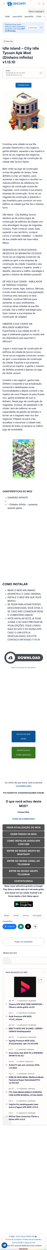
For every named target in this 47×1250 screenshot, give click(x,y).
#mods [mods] (16, 915)
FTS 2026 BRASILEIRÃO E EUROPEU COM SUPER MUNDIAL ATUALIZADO (26, 1093)
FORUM (36, 639)
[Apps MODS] (29, 16)
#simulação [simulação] (37, 915)
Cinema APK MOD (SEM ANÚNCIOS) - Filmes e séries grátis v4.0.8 (26, 1005)
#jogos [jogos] (6, 915)
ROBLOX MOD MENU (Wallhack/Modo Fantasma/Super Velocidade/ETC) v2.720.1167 (26, 1080)
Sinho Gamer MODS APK (26, 1236)
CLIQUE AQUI (32, 28)
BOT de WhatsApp (15, 30)
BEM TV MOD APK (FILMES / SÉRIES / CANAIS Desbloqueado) (26, 1030)
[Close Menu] (41, 28)
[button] (43, 4)
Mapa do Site (30, 1243)
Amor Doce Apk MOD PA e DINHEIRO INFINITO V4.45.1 (26, 1054)
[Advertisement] (23, 535)
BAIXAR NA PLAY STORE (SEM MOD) (23, 752)
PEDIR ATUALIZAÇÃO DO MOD (23, 827)
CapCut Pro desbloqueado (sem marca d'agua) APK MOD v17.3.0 (23, 1105)
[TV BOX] (38, 16)
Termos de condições (13, 1239)
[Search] (39, 4)
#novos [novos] (26, 915)
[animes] (22, 1061)
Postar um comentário (23, 942)
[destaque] (30, 1049)
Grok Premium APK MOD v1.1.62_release (20, 1018)
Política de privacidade (32, 1239)
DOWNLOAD (23, 85)
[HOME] (7, 16)
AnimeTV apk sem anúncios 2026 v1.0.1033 (24, 1066)
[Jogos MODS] (17, 16)
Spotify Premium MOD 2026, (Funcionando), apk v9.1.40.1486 (23, 1042)
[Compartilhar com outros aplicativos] (35, 926)
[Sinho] (8, 71)
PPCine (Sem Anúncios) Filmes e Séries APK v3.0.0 (24, 1118)
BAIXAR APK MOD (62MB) (23, 736)
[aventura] (31, 1074)
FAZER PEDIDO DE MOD (23, 834)
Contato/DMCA (18, 1243)
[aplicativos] (23, 1001)
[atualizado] (32, 1001)
